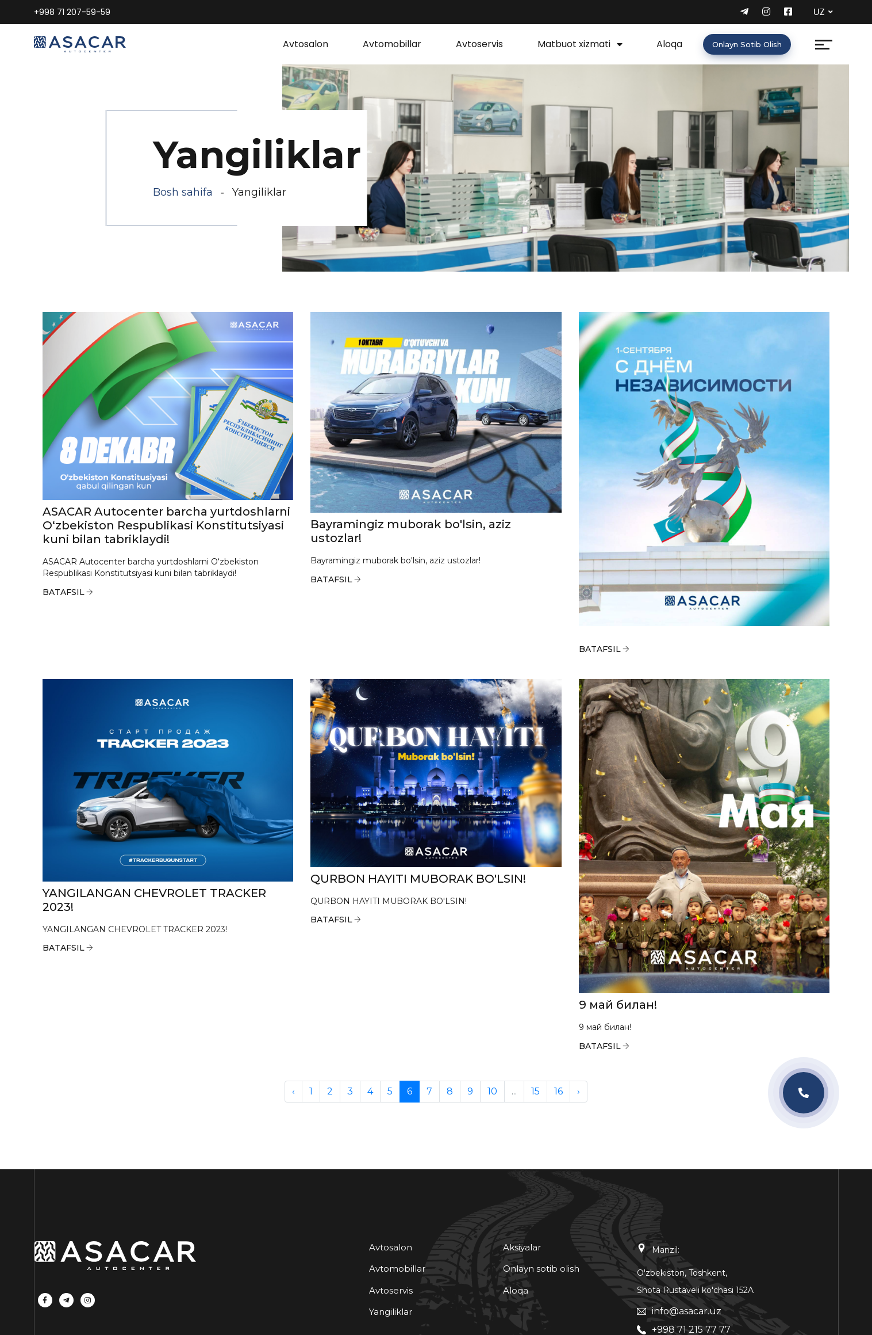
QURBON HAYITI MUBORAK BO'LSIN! (418, 879)
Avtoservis (479, 44)
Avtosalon (305, 44)
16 (558, 1091)
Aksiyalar (522, 1247)
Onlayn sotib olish (747, 44)
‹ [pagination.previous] (293, 1091)
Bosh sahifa (183, 192)
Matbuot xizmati (573, 44)
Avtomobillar (392, 44)
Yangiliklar (390, 1311)
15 (535, 1091)
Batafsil (63, 592)
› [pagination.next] (578, 1091)
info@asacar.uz (686, 1311)
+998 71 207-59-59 (72, 12)
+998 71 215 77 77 (691, 1329)
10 (492, 1091)
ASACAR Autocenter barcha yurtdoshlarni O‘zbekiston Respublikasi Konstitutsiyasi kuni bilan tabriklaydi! (166, 525)
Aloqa (669, 44)
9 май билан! (618, 1005)
